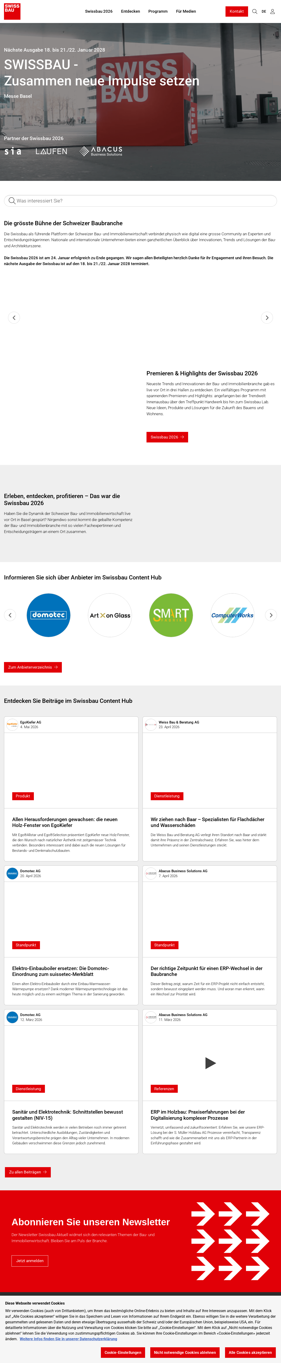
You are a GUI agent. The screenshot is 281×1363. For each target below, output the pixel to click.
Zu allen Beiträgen (25, 1172)
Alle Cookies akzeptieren (250, 1352)
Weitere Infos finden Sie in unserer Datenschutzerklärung (68, 1339)
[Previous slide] (14, 318)
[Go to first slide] (271, 615)
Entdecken (130, 11)
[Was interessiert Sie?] (140, 201)
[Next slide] (267, 318)
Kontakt (237, 11)
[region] (140, 1329)
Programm (158, 11)
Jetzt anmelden (30, 1260)
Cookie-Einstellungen (123, 1352)
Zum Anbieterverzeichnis (30, 667)
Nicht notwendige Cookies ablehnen (185, 1352)
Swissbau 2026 (99, 11)
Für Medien (186, 11)
